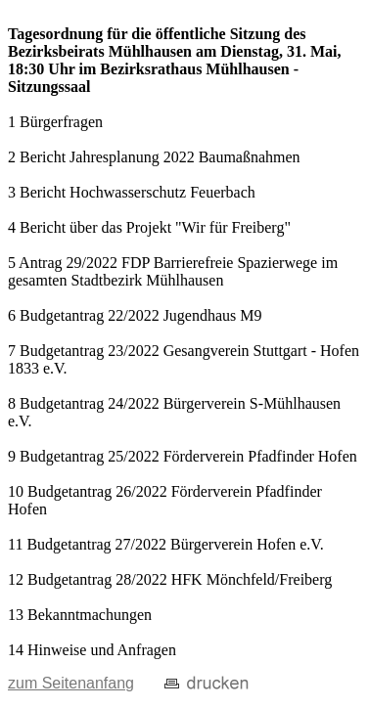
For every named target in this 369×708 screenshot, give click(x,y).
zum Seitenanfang (71, 683)
